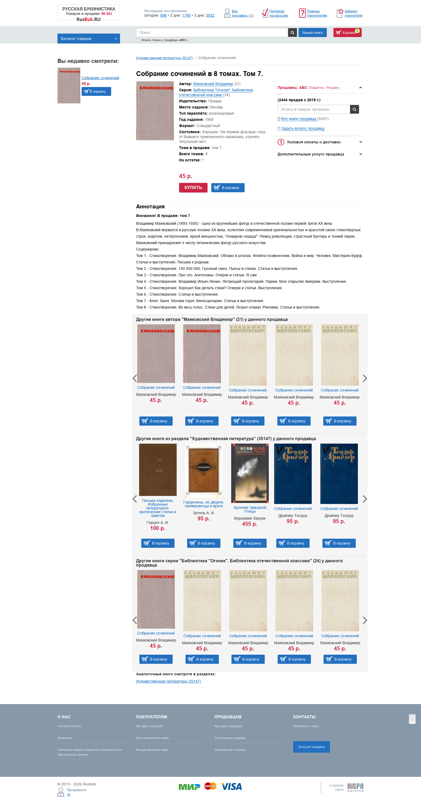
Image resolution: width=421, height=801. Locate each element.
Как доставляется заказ (152, 750)
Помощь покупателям (317, 13)
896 (163, 15)
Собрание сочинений (100, 78)
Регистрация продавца (230, 738)
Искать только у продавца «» (162, 40)
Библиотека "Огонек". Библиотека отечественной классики (216, 92)
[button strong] (318, 87)
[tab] (318, 87)
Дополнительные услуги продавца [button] (311, 154)
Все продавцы (243, 13)
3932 (210, 15)
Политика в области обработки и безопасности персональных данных (89, 752)
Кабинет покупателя (353, 13)
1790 (186, 15)
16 (68, 794)
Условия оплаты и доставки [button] (314, 142)
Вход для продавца (312, 747)
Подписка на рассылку (279, 13)
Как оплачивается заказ (152, 738)
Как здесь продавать (229, 726)
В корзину (98, 91)
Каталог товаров (89, 38)
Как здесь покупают (149, 726)
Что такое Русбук (69, 726)
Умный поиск (312, 32)
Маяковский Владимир (213, 84)
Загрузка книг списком (230, 750)
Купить (193, 187)
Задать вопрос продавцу (303, 128)
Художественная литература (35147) (164, 58)
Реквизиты (64, 738)
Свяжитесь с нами (305, 726)
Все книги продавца (299, 119)
